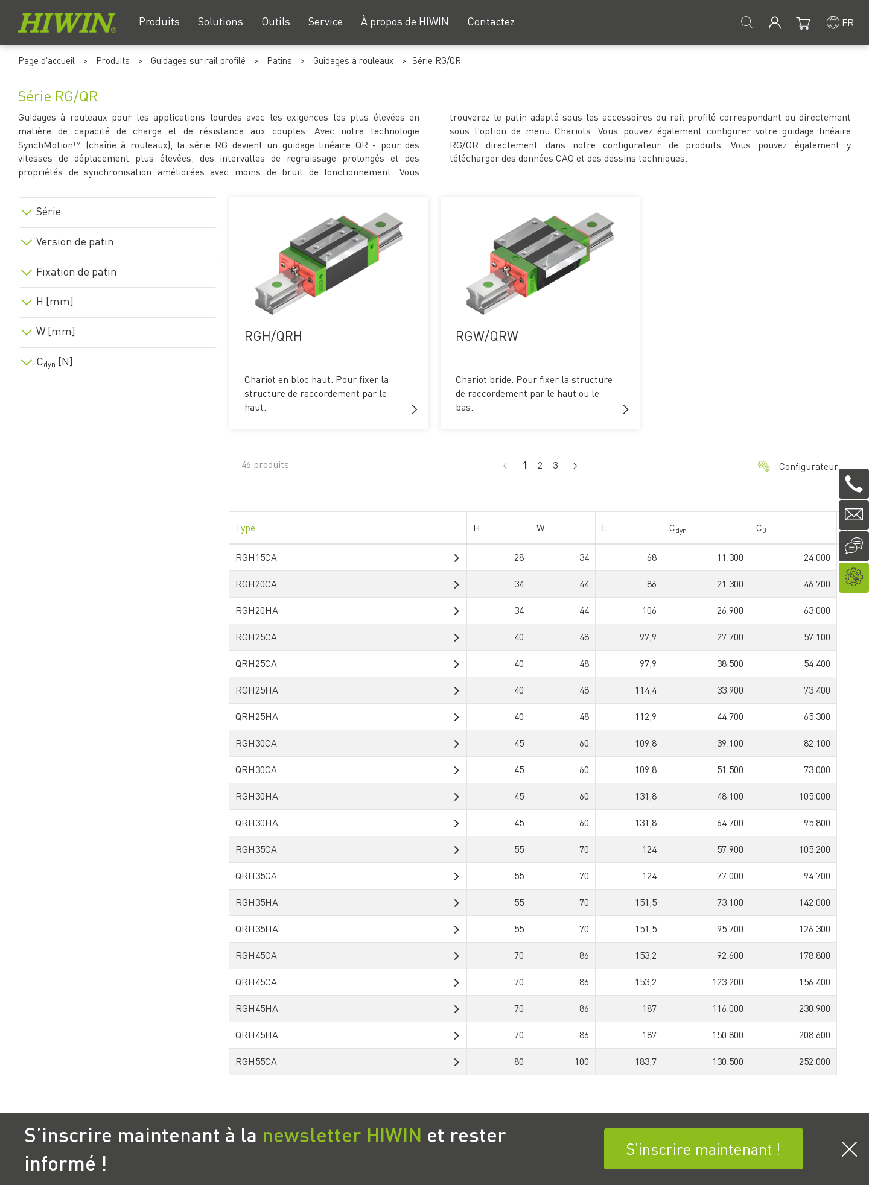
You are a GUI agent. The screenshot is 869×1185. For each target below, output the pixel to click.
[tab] (117, 209)
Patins (279, 60)
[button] (414, 409)
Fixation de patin (76, 271)
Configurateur (798, 466)
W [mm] (55, 331)
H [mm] (55, 301)
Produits (113, 60)
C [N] (54, 361)
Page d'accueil (46, 60)
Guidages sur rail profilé (198, 60)
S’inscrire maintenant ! (703, 1148)
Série (48, 211)
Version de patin (75, 241)
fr (848, 22)
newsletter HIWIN (342, 1134)
